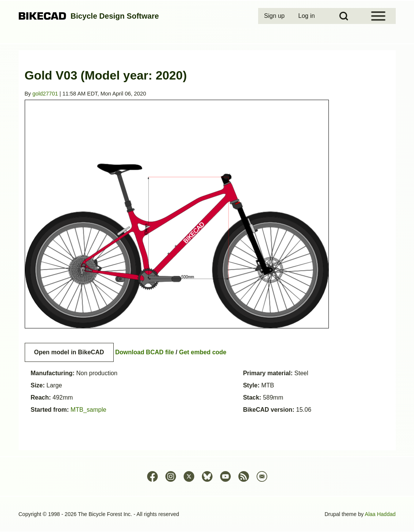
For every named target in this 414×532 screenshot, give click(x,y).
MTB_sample (88, 409)
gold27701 (45, 94)
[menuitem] (275, 16)
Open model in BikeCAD (69, 352)
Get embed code (202, 352)
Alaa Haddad (380, 514)
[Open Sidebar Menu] (378, 16)
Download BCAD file (144, 352)
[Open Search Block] (344, 16)
